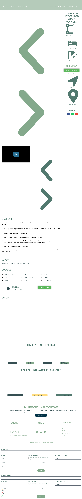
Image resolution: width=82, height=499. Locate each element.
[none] (3, 5)
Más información (33, 482)
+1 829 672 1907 (14, 433)
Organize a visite (33, 458)
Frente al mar (38, 395)
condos (30, 363)
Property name (4, 449)
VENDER (64, 435)
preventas (64, 363)
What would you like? (33, 455)
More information (33, 456)
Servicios (64, 431)
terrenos (47, 363)
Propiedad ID (4, 481)
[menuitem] (3, 5)
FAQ (63, 428)
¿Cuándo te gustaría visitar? (61, 481)
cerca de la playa (63, 395)
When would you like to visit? (61, 455)
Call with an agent (43, 456)
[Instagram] (45, 432)
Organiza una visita (33, 484)
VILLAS (13, 363)
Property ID (3, 455)
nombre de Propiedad (6, 475)
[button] (31, 51)
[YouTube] (41, 432)
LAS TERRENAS (66, 433)
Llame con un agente (44, 482)
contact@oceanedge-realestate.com (18, 435)
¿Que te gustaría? (32, 481)
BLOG (63, 430)
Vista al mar (13, 395)
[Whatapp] (37, 432)
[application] (7, 6)
